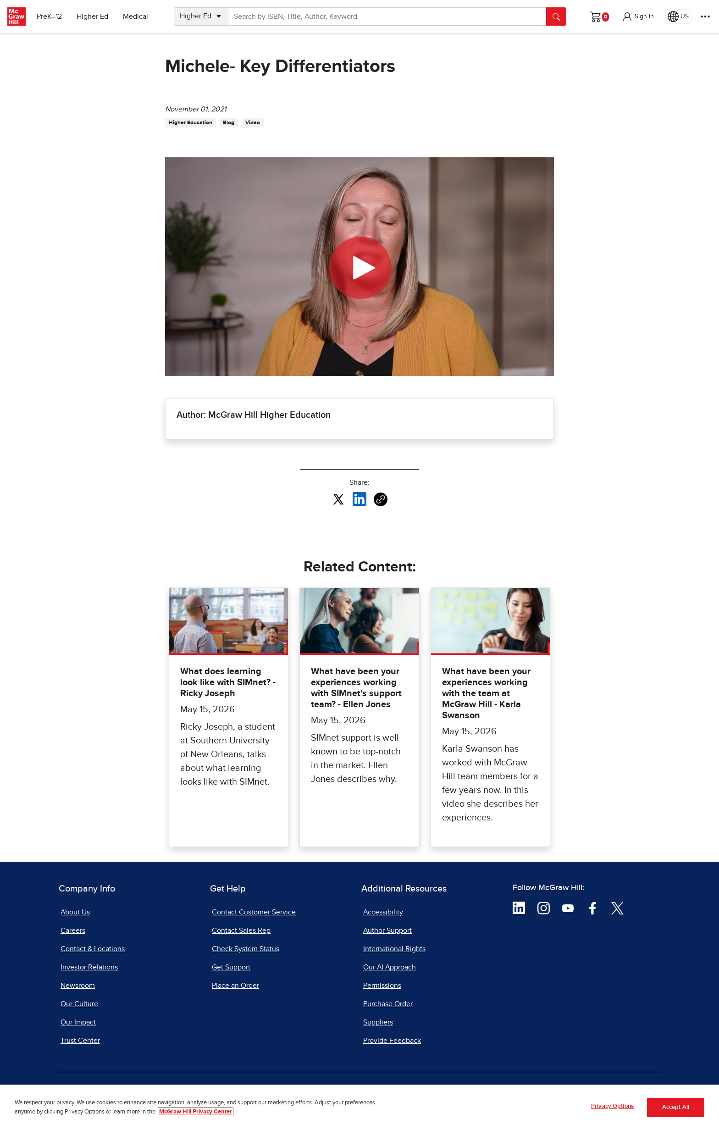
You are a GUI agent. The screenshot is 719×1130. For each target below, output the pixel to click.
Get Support (231, 967)
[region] (359, 1107)
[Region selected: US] (678, 16)
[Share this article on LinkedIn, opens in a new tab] (359, 498)
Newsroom (78, 985)
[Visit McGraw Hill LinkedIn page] (519, 907)
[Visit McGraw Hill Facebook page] (592, 907)
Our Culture (79, 1004)
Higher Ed (92, 16)
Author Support (387, 930)
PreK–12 (49, 16)
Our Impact (78, 1022)
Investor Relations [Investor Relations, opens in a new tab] (89, 967)
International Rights (394, 949)
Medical (135, 16)
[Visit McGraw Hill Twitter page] (617, 907)
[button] (638, 16)
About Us (75, 912)
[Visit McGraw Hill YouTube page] (568, 907)
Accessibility (383, 912)
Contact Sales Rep (241, 930)
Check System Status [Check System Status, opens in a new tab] (245, 949)
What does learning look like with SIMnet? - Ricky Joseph (228, 682)
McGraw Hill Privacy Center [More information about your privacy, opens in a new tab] (195, 1112)
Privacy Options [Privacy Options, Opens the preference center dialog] (612, 1106)
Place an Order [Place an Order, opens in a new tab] (235, 985)
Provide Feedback (392, 1040)
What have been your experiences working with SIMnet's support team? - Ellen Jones (356, 688)
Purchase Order (388, 1004)
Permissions (382, 985)
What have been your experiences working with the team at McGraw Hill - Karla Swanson (486, 693)
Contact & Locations (93, 949)
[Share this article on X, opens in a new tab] (338, 498)
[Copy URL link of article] (380, 499)
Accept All (675, 1107)
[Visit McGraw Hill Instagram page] (543, 907)
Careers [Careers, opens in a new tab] (73, 930)
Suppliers (378, 1022)
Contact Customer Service (254, 912)
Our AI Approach (389, 967)
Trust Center (80, 1040)
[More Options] (705, 16)
